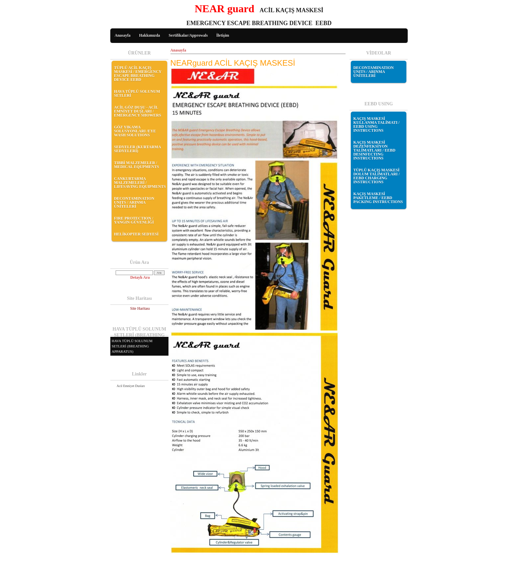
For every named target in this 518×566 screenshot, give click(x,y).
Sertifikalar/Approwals (187, 35)
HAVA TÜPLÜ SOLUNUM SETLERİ (137, 93)
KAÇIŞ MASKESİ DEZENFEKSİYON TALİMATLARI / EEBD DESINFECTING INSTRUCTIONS (374, 150)
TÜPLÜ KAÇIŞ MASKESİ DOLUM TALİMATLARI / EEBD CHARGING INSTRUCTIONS (376, 176)
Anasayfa (122, 35)
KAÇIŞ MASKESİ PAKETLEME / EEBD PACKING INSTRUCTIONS (378, 198)
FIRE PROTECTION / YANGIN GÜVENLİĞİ (134, 220)
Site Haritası (140, 308)
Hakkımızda (149, 35)
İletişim (222, 35)
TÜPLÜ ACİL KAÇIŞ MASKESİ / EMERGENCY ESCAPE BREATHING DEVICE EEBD (138, 73)
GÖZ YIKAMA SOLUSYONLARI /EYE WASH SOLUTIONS (135, 131)
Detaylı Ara (140, 277)
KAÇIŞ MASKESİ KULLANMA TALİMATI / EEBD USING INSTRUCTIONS (376, 124)
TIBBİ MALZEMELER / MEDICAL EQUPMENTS (136, 164)
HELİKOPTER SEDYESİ (136, 234)
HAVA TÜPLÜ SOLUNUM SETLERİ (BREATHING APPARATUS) (132, 346)
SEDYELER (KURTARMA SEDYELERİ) (137, 149)
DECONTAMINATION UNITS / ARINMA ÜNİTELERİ (134, 202)
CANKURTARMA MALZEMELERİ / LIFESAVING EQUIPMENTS (140, 182)
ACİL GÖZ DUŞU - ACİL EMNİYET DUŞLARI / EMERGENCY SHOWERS (137, 111)
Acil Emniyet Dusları (131, 386)
